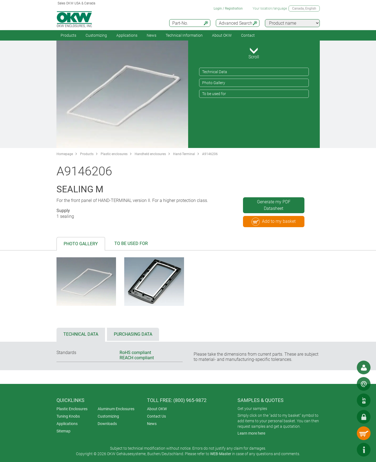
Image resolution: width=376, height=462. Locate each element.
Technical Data (214, 72)
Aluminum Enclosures (116, 409)
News (151, 35)
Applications (126, 35)
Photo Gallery (213, 83)
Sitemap (63, 431)
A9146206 (210, 154)
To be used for (214, 94)
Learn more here (251, 433)
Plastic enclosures (114, 154)
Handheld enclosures (150, 154)
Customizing (96, 35)
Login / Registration (228, 8)
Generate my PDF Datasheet (273, 205)
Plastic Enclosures (71, 409)
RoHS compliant (135, 352)
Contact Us (156, 416)
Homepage (64, 154)
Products (68, 35)
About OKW (157, 409)
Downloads (107, 423)
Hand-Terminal (184, 154)
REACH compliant (137, 357)
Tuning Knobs (68, 416)
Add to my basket (273, 222)
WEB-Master (220, 454)
